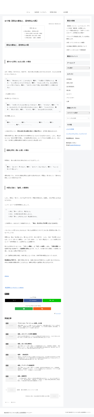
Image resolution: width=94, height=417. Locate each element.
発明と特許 (70, 83)
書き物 (7, 294)
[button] (88, 118)
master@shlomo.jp (75, 145)
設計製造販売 (70, 86)
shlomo (7, 276)
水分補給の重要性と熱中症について (77, 46)
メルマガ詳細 (70, 129)
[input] (78, 118)
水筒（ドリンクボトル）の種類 (75, 42)
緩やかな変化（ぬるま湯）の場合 (34, 33)
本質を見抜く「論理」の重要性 (33, 38)
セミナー (69, 94)
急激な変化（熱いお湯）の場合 (33, 35)
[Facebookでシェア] (33, 301)
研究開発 (69, 79)
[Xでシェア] (14, 301)
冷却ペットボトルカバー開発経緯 (76, 50)
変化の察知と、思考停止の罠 (31, 31)
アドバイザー (70, 97)
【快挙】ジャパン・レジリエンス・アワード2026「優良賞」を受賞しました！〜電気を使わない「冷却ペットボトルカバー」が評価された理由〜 (78, 29)
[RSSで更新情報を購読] (34, 309)
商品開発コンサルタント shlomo (14, 288)
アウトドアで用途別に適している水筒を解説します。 (78, 38)
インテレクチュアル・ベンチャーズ (76, 133)
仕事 (68, 101)
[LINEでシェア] (52, 301)
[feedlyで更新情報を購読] (31, 309)
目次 (31, 28)
